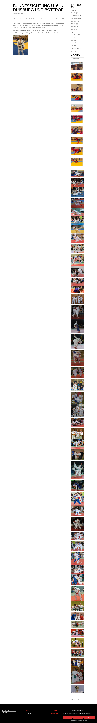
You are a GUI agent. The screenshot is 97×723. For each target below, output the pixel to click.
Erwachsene (74, 15)
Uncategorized (75, 48)
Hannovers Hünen (76, 18)
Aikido (72, 10)
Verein (72, 51)
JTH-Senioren (74, 29)
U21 (72, 45)
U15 (24, 13)
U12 (72, 37)
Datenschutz (80, 720)
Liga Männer (74, 34)
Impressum (85, 720)
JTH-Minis (73, 26)
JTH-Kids (73, 24)
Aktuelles (73, 13)
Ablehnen (78, 717)
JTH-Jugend (74, 21)
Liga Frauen (74, 32)
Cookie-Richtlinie (74, 720)
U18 (72, 43)
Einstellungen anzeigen (89, 717)
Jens (16, 13)
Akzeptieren (68, 717)
